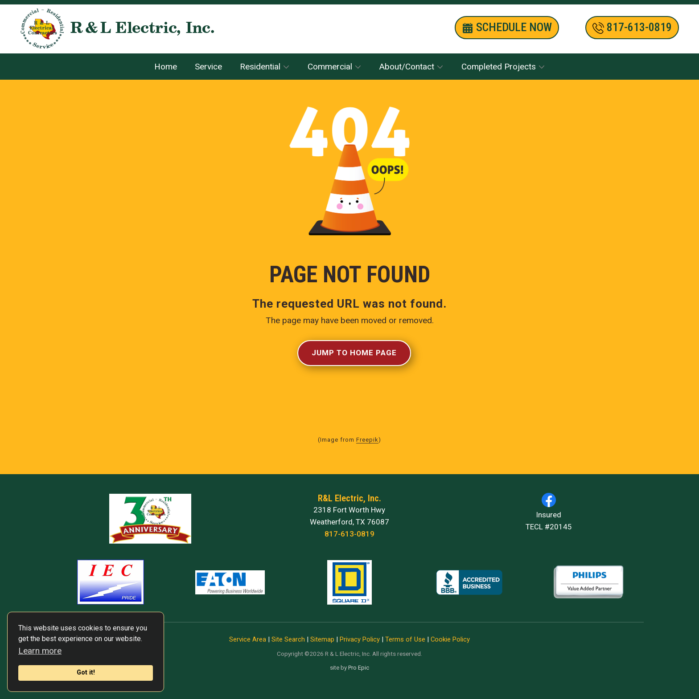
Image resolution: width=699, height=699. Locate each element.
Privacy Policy (360, 639)
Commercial (330, 66)
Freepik (367, 439)
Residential (260, 66)
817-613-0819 (349, 533)
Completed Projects (498, 66)
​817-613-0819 (632, 27)
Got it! (86, 672)
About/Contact (406, 66)
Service (208, 66)
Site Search (288, 639)
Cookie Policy (450, 639)
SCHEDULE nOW (507, 27)
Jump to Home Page (354, 352)
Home (165, 66)
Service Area (247, 639)
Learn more (40, 651)
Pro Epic (358, 667)
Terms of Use (405, 639)
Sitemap (322, 639)
